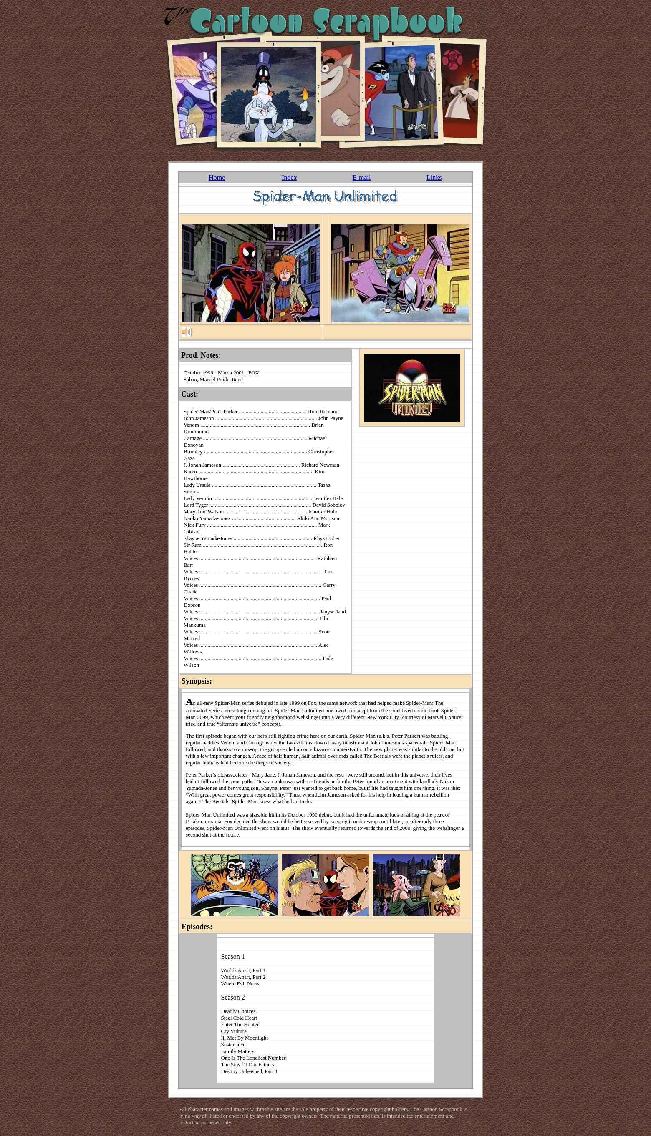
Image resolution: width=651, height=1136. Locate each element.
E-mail (362, 177)
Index (289, 177)
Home (217, 177)
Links (434, 177)
